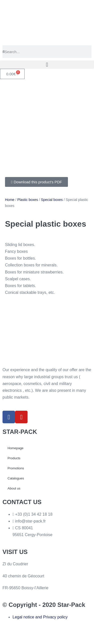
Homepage (16, 448)
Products (14, 458)
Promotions (16, 468)
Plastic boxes (27, 200)
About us (14, 488)
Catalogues (16, 478)
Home (9, 200)
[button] (47, 64)
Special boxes (52, 200)
